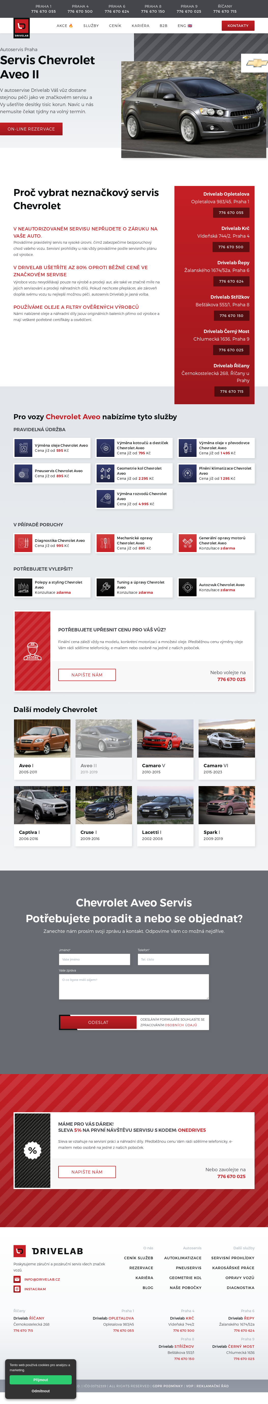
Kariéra (141, 25)
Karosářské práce (233, 1268)
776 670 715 (225, 11)
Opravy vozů (240, 1278)
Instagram (35, 1289)
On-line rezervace (31, 128)
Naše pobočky (186, 1287)
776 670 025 (189, 11)
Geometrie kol (185, 1278)
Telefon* (144, 950)
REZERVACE (141, 1268)
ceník (115, 25)
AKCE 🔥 (65, 25)
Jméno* (64, 950)
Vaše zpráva (67, 970)
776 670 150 (153, 11)
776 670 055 (43, 11)
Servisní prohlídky (233, 1258)
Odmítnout (41, 1391)
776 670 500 (80, 11)
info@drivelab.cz (42, 1279)
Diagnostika (241, 1287)
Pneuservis (189, 1268)
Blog (148, 1287)
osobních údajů (181, 1025)
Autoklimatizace (183, 1258)
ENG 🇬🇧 (185, 25)
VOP (189, 1386)
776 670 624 (117, 11)
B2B (164, 25)
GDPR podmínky (168, 1386)
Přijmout (41, 1380)
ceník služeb (138, 1258)
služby (91, 25)
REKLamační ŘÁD (213, 1386)
